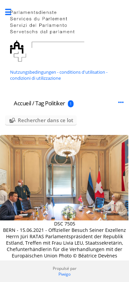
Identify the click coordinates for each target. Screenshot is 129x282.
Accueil (22, 103)
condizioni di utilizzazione (35, 78)
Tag (39, 103)
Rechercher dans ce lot (45, 120)
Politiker (55, 103)
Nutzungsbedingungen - (34, 72)
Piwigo (64, 274)
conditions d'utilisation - (83, 72)
